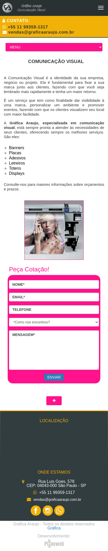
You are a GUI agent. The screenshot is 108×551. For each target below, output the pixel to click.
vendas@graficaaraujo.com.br (41, 32)
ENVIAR (54, 377)
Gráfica (54, 528)
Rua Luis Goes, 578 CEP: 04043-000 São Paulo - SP (56, 483)
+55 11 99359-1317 (28, 27)
